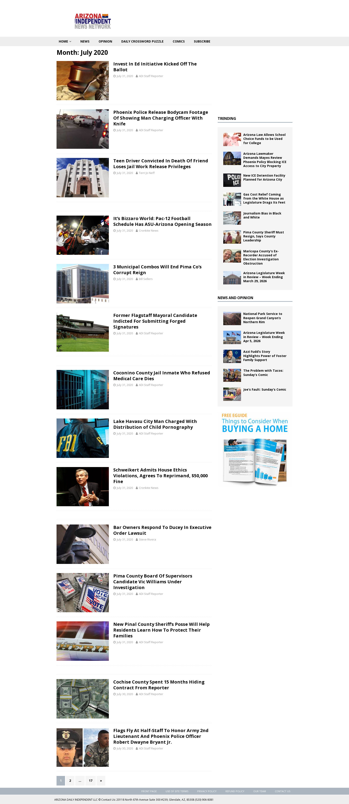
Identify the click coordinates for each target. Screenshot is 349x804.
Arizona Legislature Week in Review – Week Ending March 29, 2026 (264, 277)
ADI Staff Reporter (151, 76)
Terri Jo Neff (147, 173)
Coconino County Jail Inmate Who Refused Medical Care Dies (161, 376)
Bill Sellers (146, 279)
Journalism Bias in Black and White (262, 215)
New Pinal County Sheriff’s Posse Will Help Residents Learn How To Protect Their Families (161, 630)
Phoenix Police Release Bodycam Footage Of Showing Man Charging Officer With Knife (160, 118)
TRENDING (227, 118)
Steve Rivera (147, 539)
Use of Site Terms (177, 791)
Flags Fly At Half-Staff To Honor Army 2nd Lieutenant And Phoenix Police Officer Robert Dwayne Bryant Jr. (161, 736)
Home (63, 41)
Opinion (105, 41)
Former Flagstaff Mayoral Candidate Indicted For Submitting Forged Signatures (155, 321)
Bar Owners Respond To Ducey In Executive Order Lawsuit (162, 530)
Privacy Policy (207, 791)
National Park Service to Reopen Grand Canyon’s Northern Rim (262, 318)
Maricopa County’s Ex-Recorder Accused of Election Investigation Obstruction (261, 257)
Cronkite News (148, 231)
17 (90, 780)
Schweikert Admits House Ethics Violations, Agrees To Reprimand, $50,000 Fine (160, 475)
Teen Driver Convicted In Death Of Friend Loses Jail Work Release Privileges (160, 163)
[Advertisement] (255, 79)
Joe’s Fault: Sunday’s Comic (264, 389)
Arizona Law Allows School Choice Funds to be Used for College (264, 139)
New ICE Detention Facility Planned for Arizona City (264, 177)
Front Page (149, 791)
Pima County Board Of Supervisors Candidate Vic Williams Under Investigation (152, 581)
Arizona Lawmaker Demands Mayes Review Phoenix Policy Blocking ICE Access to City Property (264, 159)
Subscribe (202, 41)
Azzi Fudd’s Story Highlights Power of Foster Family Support (264, 355)
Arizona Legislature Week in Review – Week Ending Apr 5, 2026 (264, 337)
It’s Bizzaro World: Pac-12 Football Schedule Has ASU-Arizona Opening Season (162, 221)
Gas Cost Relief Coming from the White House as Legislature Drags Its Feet (264, 198)
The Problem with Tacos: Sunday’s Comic (263, 372)
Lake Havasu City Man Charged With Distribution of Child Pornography (155, 424)
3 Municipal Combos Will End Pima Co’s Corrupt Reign (157, 269)
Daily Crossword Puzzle (142, 41)
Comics (179, 41)
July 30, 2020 (125, 694)
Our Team (259, 791)
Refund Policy (234, 791)
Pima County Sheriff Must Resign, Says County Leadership (263, 236)
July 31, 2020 (125, 76)
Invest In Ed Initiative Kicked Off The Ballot (155, 67)
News (84, 41)
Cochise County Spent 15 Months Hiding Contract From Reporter (159, 685)
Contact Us (282, 791)
